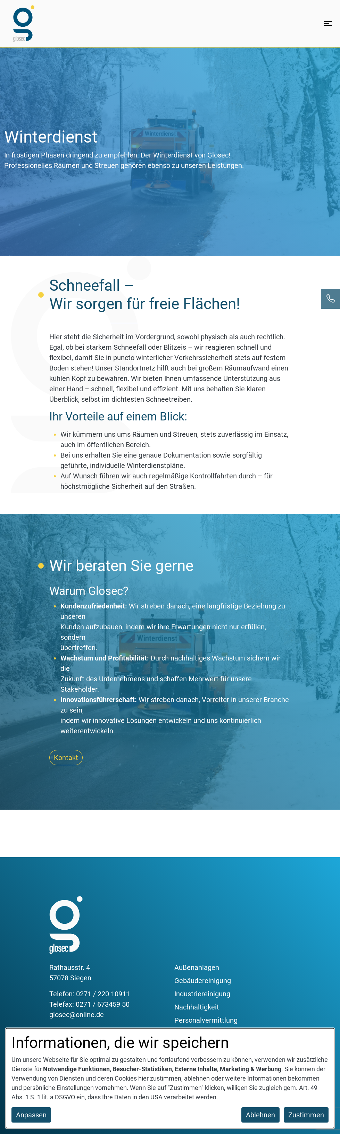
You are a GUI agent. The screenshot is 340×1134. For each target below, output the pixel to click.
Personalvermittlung (206, 1020)
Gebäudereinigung (202, 981)
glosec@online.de (76, 1015)
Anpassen (31, 1115)
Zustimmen (306, 1115)
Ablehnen (260, 1115)
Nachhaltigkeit (196, 1007)
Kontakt (66, 757)
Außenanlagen (196, 967)
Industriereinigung (202, 994)
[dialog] (170, 1078)
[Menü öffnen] (328, 23)
